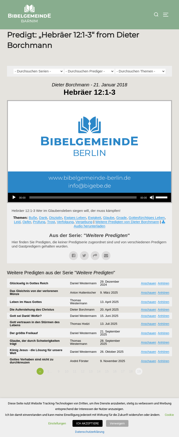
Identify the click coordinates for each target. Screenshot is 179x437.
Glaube (108, 228)
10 (67, 381)
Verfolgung (65, 232)
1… (49, 381)
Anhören (163, 293)
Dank (43, 228)
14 (99, 381)
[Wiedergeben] (14, 207)
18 (131, 381)
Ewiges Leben (75, 228)
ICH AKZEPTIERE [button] (87, 423)
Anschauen (148, 293)
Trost (51, 232)
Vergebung (84, 232)
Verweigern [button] (117, 423)
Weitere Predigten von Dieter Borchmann (127, 232)
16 (115, 381)
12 (83, 381)
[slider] (83, 207)
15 (107, 381)
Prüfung (39, 232)
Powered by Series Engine (155, 394)
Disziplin (55, 228)
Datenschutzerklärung (89, 432)
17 (123, 381)
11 (75, 381)
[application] (89, 207)
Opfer (26, 232)
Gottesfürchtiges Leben (147, 228)
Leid (17, 232)
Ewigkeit (94, 228)
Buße (33, 228)
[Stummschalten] (152, 207)
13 (91, 381)
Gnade (121, 228)
